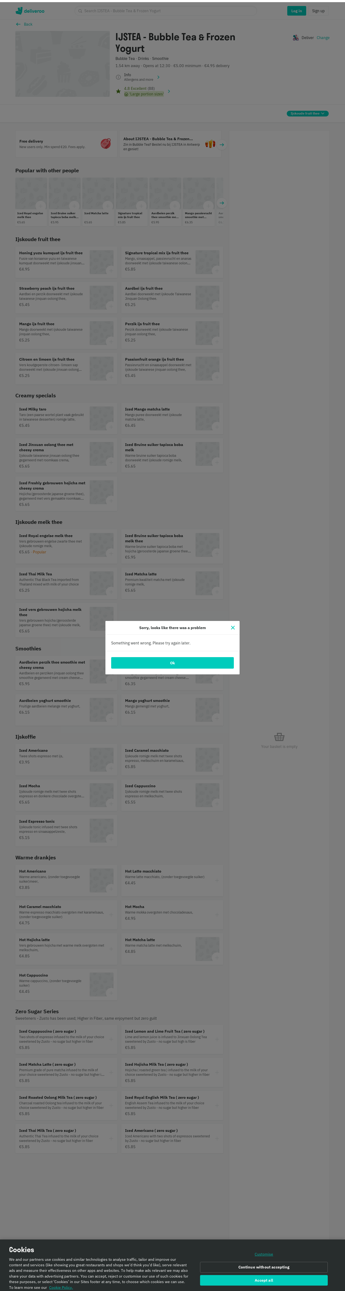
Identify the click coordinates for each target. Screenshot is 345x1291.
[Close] (233, 625)
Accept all (264, 1278)
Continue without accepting (264, 1265)
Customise (264, 1252)
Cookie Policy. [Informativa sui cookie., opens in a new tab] (61, 1285)
